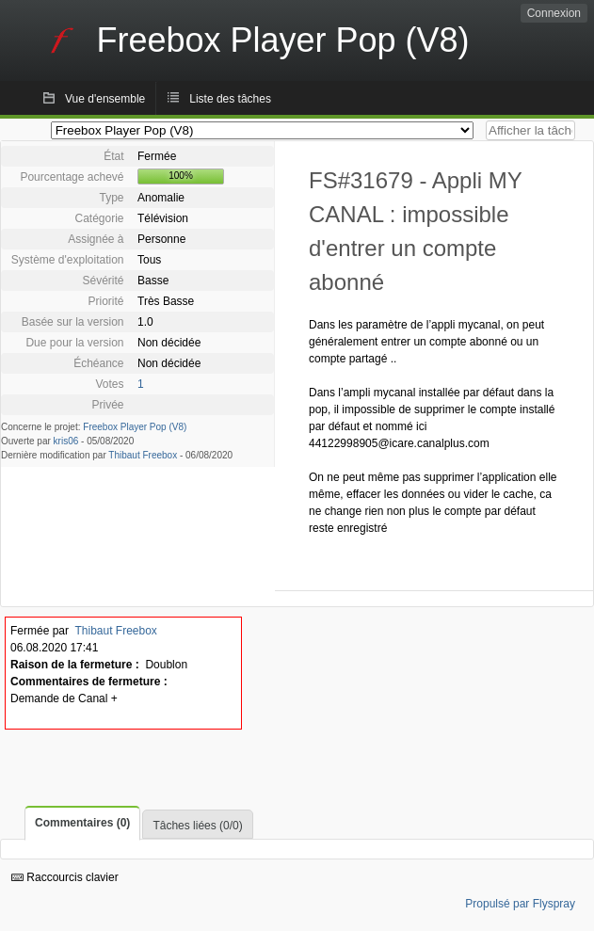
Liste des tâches (230, 98)
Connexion (554, 13)
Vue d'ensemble (105, 98)
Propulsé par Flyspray (520, 903)
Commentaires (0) (82, 822)
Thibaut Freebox (142, 455)
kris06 (66, 441)
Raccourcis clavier (65, 877)
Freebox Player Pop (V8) (134, 427)
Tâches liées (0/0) (197, 825)
